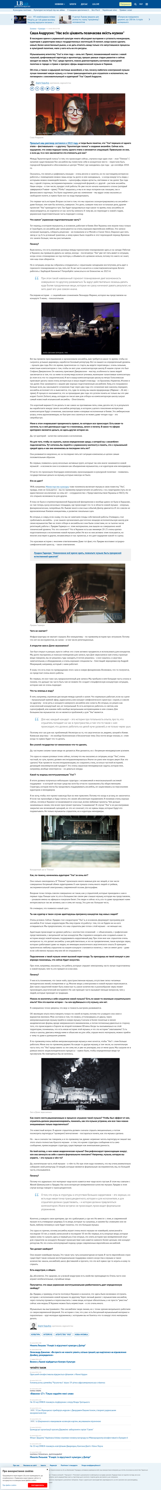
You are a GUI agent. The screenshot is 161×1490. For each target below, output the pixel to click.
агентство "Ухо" (63, 1334)
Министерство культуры (57, 486)
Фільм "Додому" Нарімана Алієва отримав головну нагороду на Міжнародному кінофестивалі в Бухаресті (79, 1437)
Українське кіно (109, 10)
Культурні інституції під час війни (49, 10)
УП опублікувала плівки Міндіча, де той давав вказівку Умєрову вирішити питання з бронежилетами (41, 20)
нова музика (81, 1334)
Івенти (43, 1465)
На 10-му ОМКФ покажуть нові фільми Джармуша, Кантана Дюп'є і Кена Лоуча (66, 1446)
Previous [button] (11, 19)
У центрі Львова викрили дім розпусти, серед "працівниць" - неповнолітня (86, 19)
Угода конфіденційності (91, 1465)
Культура (41, 28)
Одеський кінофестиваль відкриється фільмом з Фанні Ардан (58, 1374)
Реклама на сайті (30, 1465)
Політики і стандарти (69, 1465)
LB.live (95, 4)
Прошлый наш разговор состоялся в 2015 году (54, 143)
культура (35, 1334)
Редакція (53, 1465)
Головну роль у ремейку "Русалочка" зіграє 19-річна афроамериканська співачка (67, 1382)
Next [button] (149, 19)
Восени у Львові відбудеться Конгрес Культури (52, 1361)
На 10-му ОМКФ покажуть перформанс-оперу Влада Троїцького (60, 1402)
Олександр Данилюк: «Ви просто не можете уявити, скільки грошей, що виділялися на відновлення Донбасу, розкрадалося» (78, 1354)
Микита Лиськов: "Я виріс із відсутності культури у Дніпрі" (58, 1345)
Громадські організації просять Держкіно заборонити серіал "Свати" (61, 1429)
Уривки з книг (126, 10)
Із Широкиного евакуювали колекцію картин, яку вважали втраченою (65, 1421)
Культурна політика (22, 10)
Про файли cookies (9, 1485)
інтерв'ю (47, 1334)
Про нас (16, 1465)
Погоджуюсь (37, 1485)
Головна (33, 28)
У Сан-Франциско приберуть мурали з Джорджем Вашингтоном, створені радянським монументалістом (73, 1411)
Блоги (73, 4)
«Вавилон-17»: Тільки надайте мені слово (52, 1393)
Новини (60, 4)
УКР (141, 4)
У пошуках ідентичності (78, 10)
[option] (35, 19)
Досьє (84, 4)
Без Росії (96, 10)
